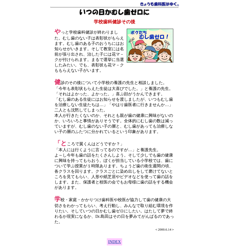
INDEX (114, 242)
